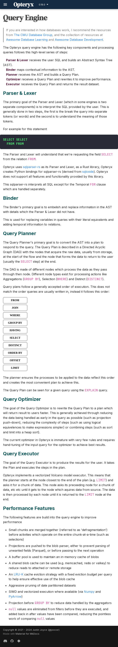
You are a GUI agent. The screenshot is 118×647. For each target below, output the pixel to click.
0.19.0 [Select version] (42, 4)
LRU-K (18, 574)
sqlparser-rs (31, 167)
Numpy (89, 591)
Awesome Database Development (79, 39)
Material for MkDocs (27, 633)
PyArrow (15, 596)
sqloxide (88, 171)
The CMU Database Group (33, 35)
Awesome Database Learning (27, 39)
